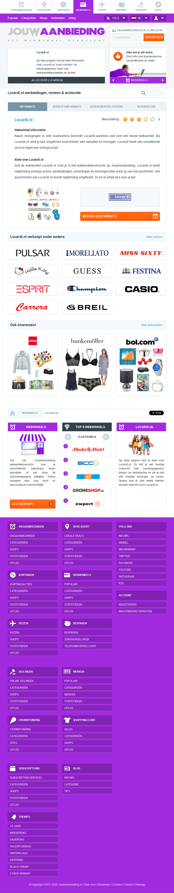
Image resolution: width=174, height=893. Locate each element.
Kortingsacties (21, 584)
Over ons (89, 884)
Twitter (124, 556)
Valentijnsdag (20, 846)
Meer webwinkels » (152, 325)
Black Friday (19, 866)
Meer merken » (155, 236)
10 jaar (15, 826)
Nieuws (69, 777)
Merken (74, 672)
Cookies (116, 884)
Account (125, 595)
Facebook (126, 563)
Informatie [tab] (28, 106)
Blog (72, 768)
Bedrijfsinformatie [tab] (67, 106)
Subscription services (26, 777)
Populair (13, 18)
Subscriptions (24, 768)
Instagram (126, 576)
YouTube (125, 569)
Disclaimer (103, 884)
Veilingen (21, 672)
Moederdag (18, 832)
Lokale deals (74, 535)
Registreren (127, 604)
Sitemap (140, 884)
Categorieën (29, 18)
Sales (68, 729)
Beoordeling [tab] (146, 106)
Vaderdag (17, 839)
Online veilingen (21, 681)
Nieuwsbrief (127, 549)
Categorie (71, 784)
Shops (43, 18)
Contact (128, 884)
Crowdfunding (24, 720)
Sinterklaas (19, 853)
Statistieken (58, 18)
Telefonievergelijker (80, 646)
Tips (67, 791)
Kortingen (21, 575)
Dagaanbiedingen (26, 526)
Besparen (75, 623)
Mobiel (123, 542)
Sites (13, 743)
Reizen (18, 623)
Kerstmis (16, 860)
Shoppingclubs (79, 720)
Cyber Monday (20, 873)
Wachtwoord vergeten (135, 611)
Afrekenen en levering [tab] (106, 106)
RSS (121, 583)
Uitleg (72, 18)
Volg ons (125, 526)
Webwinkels (77, 575)
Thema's (19, 817)
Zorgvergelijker (76, 639)
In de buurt (76, 526)
